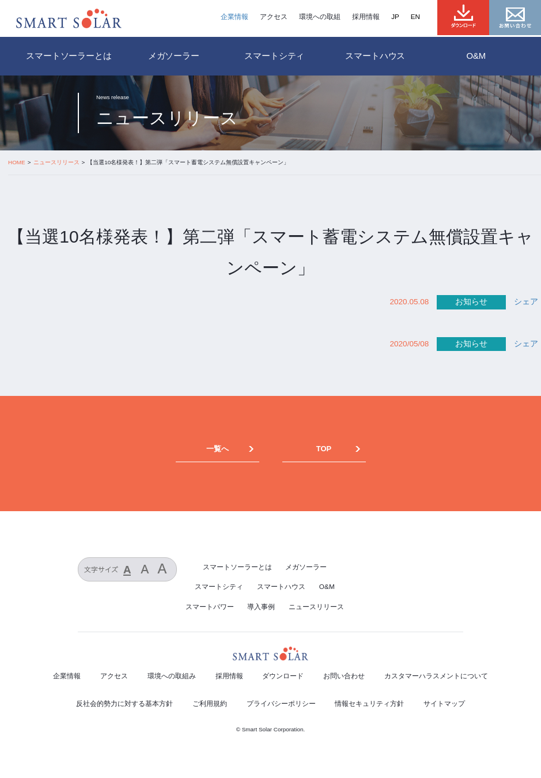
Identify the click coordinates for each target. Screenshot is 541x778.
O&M (327, 587)
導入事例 (261, 607)
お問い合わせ (344, 676)
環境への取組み (171, 676)
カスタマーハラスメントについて (436, 676)
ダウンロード (283, 676)
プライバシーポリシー (281, 704)
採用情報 (366, 16)
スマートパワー (210, 607)
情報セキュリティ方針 (369, 704)
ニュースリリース (316, 607)
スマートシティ (219, 587)
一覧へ (217, 448)
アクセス (273, 16)
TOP (323, 448)
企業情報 (234, 16)
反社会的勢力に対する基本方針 (124, 704)
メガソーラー (306, 567)
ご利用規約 (209, 704)
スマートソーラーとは (69, 56)
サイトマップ (444, 704)
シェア (526, 301)
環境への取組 (320, 16)
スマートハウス (281, 587)
